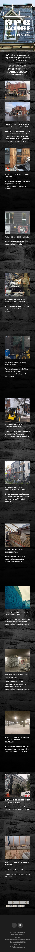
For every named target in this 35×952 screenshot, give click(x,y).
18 (24, 906)
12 (10, 906)
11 (7, 906)
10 (28, 902)
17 (21, 906)
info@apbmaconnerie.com (17, 947)
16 (19, 906)
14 (14, 906)
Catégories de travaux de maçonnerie (17, 940)
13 (12, 906)
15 (17, 906)
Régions (17, 937)
